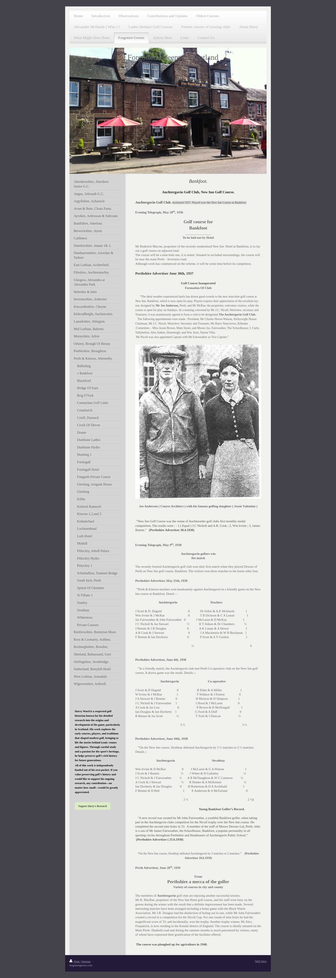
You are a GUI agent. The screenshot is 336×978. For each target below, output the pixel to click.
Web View (261, 961)
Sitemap (86, 961)
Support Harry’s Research (92, 806)
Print (74, 961)
